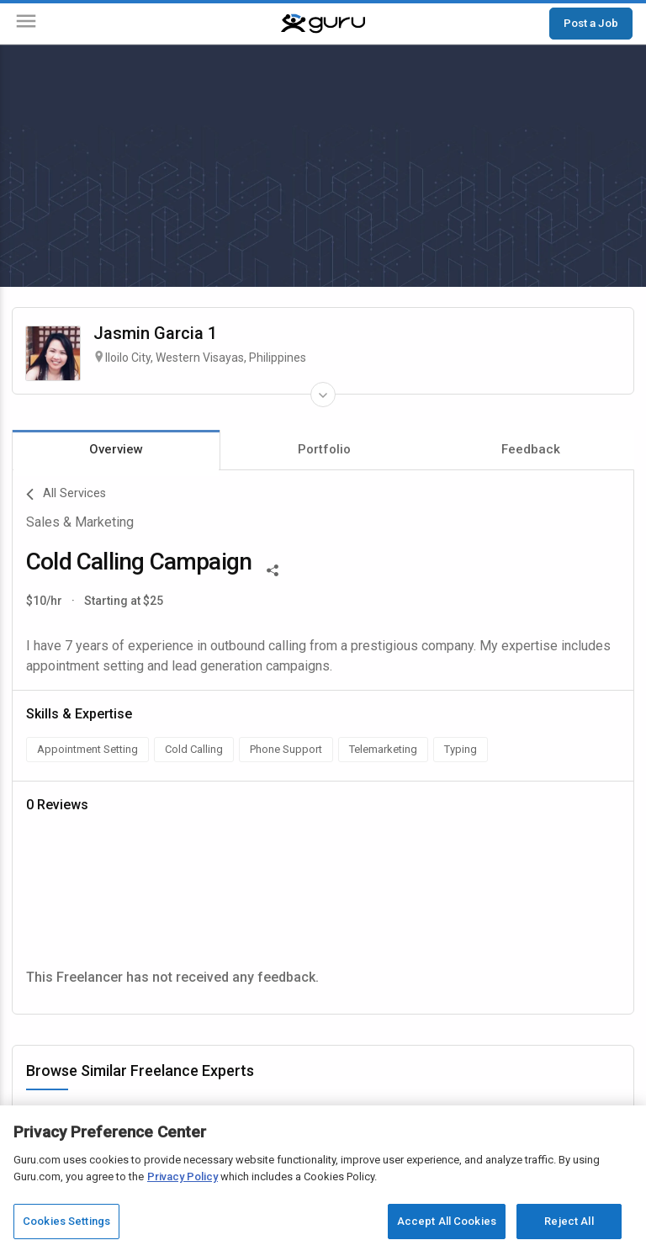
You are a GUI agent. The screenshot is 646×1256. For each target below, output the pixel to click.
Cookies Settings (66, 1221)
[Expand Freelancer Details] (323, 394)
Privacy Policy (182, 1176)
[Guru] (323, 23)
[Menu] (26, 24)
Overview (116, 449)
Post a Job (591, 22)
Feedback (530, 449)
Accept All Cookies (446, 1221)
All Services (66, 495)
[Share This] (273, 568)
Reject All (568, 1221)
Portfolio (324, 449)
